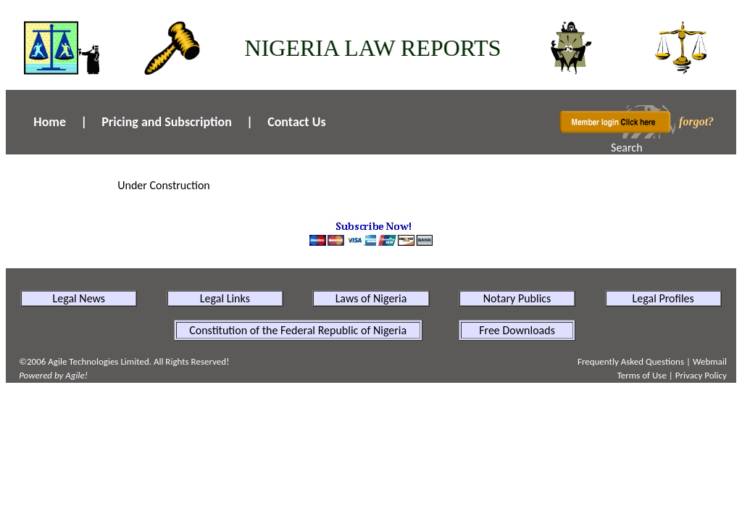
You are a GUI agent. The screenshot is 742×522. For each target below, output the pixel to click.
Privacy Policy (701, 375)
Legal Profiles (663, 298)
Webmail (710, 361)
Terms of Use (642, 375)
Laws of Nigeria (371, 298)
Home (49, 122)
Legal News (78, 298)
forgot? (696, 121)
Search (627, 147)
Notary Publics (517, 298)
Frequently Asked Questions (631, 361)
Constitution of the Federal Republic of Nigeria (298, 330)
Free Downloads (517, 330)
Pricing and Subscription (166, 122)
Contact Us (296, 122)
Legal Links (225, 298)
